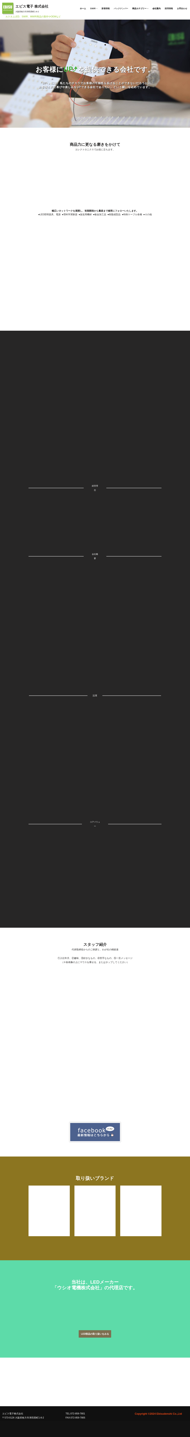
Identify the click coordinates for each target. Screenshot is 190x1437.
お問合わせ (182, 8)
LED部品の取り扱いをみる (95, 1334)
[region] (95, 69)
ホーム (83, 8)
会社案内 (156, 8)
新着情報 (106, 8)
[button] (96, 8)
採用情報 (169, 8)
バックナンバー (121, 8)
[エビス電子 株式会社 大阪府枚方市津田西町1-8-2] (25, 8)
